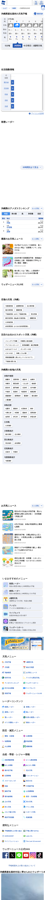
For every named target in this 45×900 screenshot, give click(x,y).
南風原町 (33, 392)
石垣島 (9, 227)
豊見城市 (16, 383)
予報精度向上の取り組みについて (21, 866)
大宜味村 (24, 408)
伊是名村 (33, 417)
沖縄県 (14, 8)
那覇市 (7, 379)
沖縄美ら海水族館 (26, 341)
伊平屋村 (24, 417)
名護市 (7, 408)
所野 (8, 232)
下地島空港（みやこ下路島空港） (16, 314)
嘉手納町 (16, 388)
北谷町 (24, 388)
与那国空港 (9, 306)
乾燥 (6, 94)
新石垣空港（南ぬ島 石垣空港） (16, 318)
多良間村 (18, 443)
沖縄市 (7, 383)
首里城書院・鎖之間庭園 (30, 345)
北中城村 (33, 388)
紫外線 (6, 82)
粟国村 (26, 396)
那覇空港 (33, 318)
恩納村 (24, 413)
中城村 (7, 392)
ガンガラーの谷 (26, 349)
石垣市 (7, 452)
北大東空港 (30, 306)
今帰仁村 (8, 413)
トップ (4, 8)
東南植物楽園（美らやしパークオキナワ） (19, 357)
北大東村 (18, 434)
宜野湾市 (16, 379)
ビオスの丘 (9, 353)
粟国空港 (19, 310)
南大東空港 (9, 310)
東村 (31, 408)
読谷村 (7, 388)
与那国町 (8, 461)
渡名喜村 (35, 396)
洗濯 (6, 106)
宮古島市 (8, 443)
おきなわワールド (11, 349)
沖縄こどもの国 (21, 353)
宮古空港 (34, 314)
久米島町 (8, 425)
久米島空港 (9, 322)
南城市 (34, 383)
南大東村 (8, 434)
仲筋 (8, 223)
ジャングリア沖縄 (11, 341)
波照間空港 (20, 306)
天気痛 (6, 88)
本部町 (17, 413)
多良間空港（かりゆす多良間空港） (17, 326)
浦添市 (24, 379)
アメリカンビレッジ (12, 345)
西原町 (15, 392)
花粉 (6, 100)
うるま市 (25, 383)
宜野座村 (33, 413)
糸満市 (32, 379)
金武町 (7, 417)
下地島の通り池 (10, 361)
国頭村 (15, 408)
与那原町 (24, 392)
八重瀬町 (8, 400)
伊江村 (15, 417)
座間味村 (18, 396)
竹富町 (15, 452)
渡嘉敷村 (8, 396)
